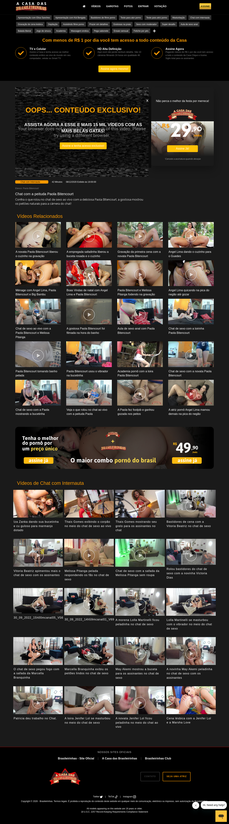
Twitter (98, 796)
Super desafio (168, 24)
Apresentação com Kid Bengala (70, 17)
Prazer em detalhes (98, 24)
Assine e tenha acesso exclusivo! (83, 145)
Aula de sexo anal (189, 24)
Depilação (53, 24)
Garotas (112, 6)
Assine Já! (182, 148)
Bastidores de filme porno (103, 17)
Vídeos (96, 6)
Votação (160, 6)
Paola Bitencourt (31, 188)
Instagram (129, 796)
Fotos (128, 6)
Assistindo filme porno (73, 24)
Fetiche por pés (141, 31)
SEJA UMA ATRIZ (177, 776)
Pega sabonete (101, 31)
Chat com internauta (199, 17)
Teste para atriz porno (156, 17)
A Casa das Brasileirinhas (119, 758)
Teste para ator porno (131, 17)
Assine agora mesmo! (114, 68)
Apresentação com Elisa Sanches (34, 17)
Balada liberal (24, 31)
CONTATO (150, 776)
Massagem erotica (80, 31)
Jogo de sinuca (43, 31)
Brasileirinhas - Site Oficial (76, 758)
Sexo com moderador (146, 24)
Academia (60, 31)
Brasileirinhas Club (158, 758)
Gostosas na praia (122, 24)
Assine (205, 6)
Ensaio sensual (121, 31)
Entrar (143, 6)
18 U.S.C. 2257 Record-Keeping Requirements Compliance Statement (114, 812)
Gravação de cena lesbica (30, 24)
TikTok (113, 796)
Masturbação (178, 17)
